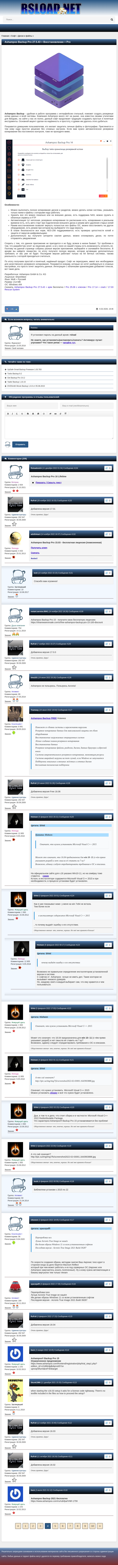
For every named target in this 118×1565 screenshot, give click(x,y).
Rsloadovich (36, 468)
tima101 (34, 678)
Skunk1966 (35, 1382)
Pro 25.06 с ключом (76, 287)
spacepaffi (35, 1284)
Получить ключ (39, 547)
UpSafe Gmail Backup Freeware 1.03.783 (24, 369)
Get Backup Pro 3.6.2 (16, 378)
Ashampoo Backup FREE (44, 718)
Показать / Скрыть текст (48, 482)
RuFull (33, 501)
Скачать (35, 553)
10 (92, 1526)
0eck (33, 1350)
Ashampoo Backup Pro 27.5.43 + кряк (33, 287)
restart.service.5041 (39, 611)
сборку (53, 1093)
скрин (46, 876)
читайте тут (69, 342)
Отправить (20, 444)
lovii (35, 573)
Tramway (35, 710)
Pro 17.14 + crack (97, 287)
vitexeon (34, 1220)
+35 (11, 309)
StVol (36, 896)
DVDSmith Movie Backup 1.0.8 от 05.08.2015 (26, 386)
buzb (36, 1181)
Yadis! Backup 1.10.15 (16, 382)
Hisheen (34, 817)
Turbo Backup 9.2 (14, 374)
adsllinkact (35, 534)
